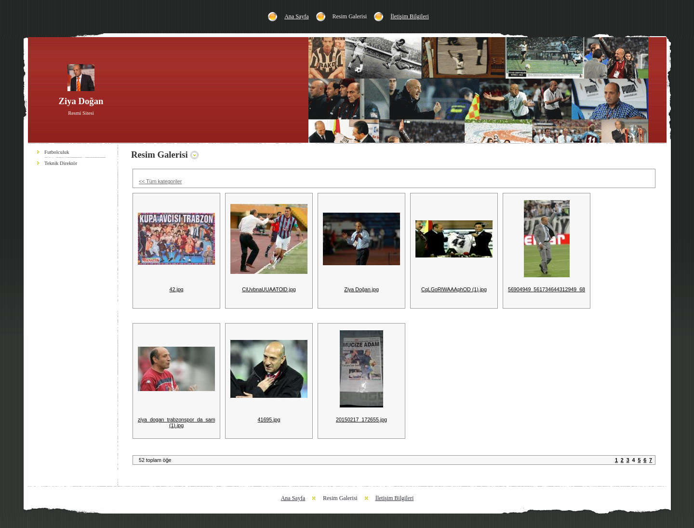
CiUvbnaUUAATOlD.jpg (269, 289)
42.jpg (176, 289)
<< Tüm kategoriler (160, 181)
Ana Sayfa (296, 16)
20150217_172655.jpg (361, 419)
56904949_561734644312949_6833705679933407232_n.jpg (578, 289)
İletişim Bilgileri (409, 16)
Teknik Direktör (60, 163)
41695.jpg (269, 419)
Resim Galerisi (350, 16)
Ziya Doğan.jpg (361, 289)
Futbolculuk (56, 152)
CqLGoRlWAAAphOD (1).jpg (454, 289)
